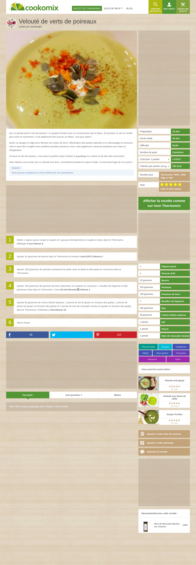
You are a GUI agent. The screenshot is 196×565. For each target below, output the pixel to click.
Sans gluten (162, 353)
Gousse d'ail (168, 273)
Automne (152, 359)
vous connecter (30, 406)
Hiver (178, 359)
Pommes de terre (171, 294)
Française (181, 353)
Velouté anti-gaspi (174, 380)
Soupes (165, 346)
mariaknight (36, 26)
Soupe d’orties (175, 414)
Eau (164, 308)
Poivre (165, 329)
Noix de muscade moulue (175, 336)
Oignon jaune (169, 266)
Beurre (165, 280)
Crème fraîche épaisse (174, 315)
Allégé (145, 353)
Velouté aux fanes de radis (174, 397)
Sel (163, 322)
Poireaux (166, 287)
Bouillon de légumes (173, 301)
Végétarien (181, 346)
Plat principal (148, 346)
